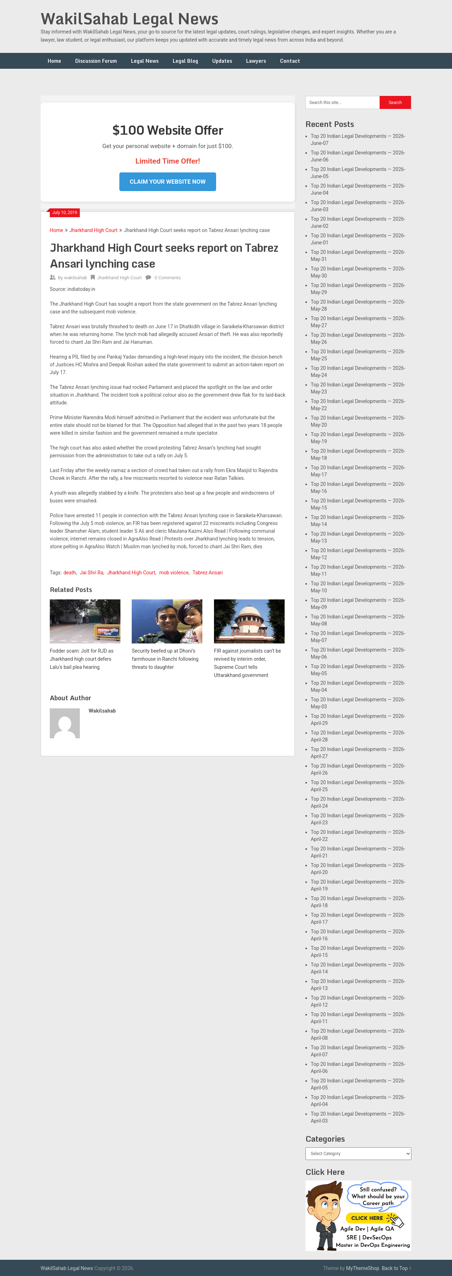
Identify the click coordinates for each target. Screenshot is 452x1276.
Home (54, 61)
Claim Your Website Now (168, 181)
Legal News (145, 61)
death (70, 572)
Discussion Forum (96, 61)
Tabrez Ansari (207, 572)
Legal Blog (185, 61)
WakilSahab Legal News (130, 18)
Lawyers (256, 61)
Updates (222, 61)
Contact (290, 61)
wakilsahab (75, 277)
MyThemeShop (362, 1268)
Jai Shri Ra (91, 572)
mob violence (174, 572)
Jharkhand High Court (94, 230)
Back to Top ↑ (396, 1268)
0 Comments (168, 277)
